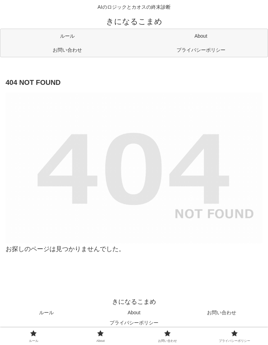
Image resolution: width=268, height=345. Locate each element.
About (134, 312)
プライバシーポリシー (134, 322)
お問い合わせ (221, 312)
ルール (46, 312)
